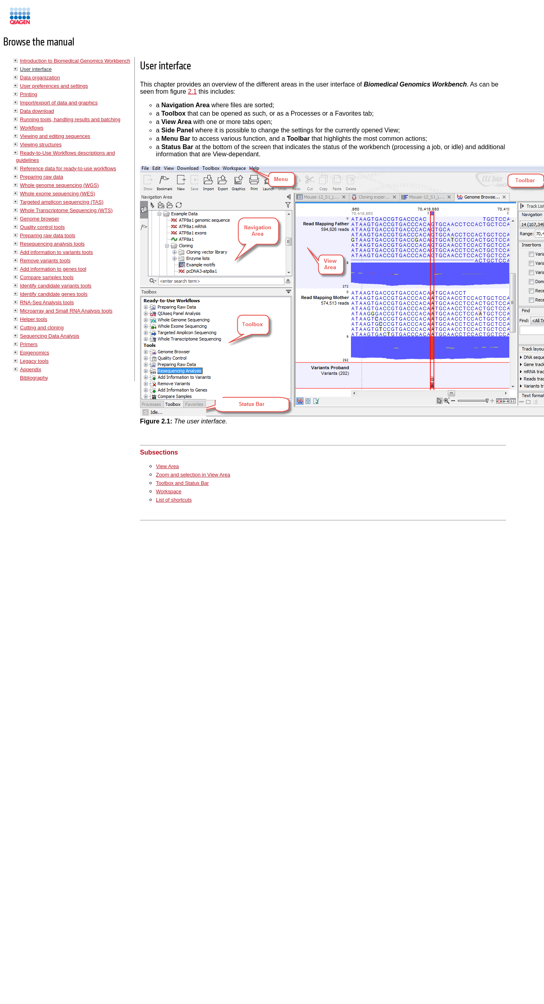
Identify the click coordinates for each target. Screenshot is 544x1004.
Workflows (31, 128)
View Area (167, 466)
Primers (28, 344)
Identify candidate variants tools (55, 286)
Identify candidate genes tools (53, 294)
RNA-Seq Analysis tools (47, 302)
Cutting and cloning (42, 328)
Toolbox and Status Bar (182, 483)
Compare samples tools (46, 277)
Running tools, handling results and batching (70, 119)
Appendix (30, 369)
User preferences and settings (54, 86)
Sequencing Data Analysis (49, 336)
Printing (28, 94)
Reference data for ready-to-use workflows (68, 168)
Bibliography (34, 378)
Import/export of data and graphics (59, 103)
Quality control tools (42, 227)
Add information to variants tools (56, 252)
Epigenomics (34, 353)
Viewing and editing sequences (55, 136)
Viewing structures (40, 145)
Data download (37, 111)
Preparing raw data (41, 177)
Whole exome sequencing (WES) (57, 194)
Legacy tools (34, 361)
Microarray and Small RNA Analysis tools (66, 311)
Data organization (40, 78)
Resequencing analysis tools (52, 244)
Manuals (41, 19)
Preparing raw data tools (47, 235)
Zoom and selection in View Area (193, 475)
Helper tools (33, 319)
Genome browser (39, 219)
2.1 (192, 91)
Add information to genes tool (53, 269)
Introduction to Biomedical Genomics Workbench (75, 61)
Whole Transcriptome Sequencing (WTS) (66, 210)
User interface (36, 69)
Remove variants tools (45, 261)
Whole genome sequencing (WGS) (59, 185)
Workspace (168, 491)
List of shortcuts (174, 500)
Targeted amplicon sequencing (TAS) (62, 202)
